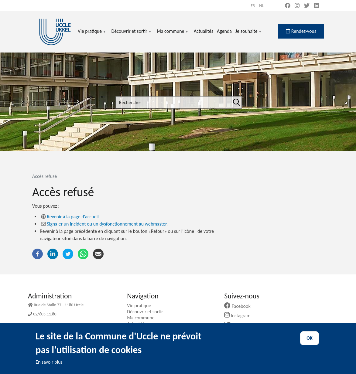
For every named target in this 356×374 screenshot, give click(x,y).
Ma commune (173, 34)
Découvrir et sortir (131, 34)
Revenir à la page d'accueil (73, 216)
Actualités (203, 31)
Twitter (237, 325)
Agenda (224, 31)
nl (261, 5)
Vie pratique (92, 34)
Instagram (239, 315)
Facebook (240, 306)
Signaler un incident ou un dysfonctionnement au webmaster (106, 224)
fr (253, 5)
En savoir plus (49, 366)
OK (309, 342)
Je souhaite (248, 34)
